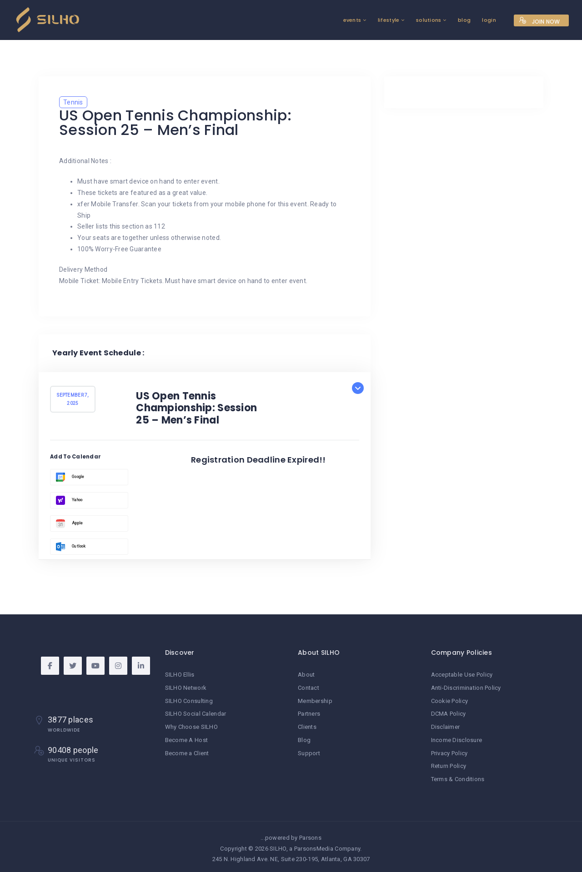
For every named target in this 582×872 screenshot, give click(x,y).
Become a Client (187, 751)
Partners (309, 712)
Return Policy (449, 764)
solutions (408, 20)
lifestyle (369, 20)
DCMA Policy (448, 712)
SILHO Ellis (180, 674)
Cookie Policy (449, 700)
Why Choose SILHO (191, 725)
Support (309, 751)
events (332, 20)
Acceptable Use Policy (462, 674)
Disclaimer (445, 725)
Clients (307, 725)
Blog (304, 738)
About (306, 674)
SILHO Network (186, 687)
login (469, 20)
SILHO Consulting (189, 700)
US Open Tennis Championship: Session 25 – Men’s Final (196, 408)
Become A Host (186, 738)
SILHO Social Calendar (195, 712)
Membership (315, 700)
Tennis (73, 102)
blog (444, 20)
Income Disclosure (456, 738)
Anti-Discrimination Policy (466, 687)
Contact (308, 687)
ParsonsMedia (313, 845)
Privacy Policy (449, 751)
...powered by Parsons (291, 835)
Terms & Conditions (458, 776)
